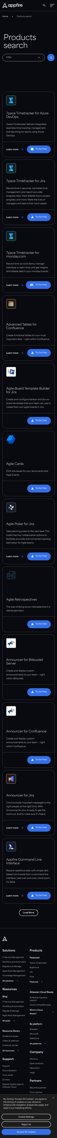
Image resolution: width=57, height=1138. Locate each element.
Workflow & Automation (13, 1006)
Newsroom (35, 1068)
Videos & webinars (10, 1041)
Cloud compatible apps (40, 1005)
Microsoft (34, 1034)
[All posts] (9, 1020)
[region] (28, 1116)
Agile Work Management (13, 971)
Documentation (9, 1071)
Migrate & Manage (10, 1011)
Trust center (7, 1075)
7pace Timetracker (38, 963)
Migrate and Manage (11, 967)
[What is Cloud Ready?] (42, 1011)
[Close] (53, 1097)
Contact (6, 1080)
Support (6, 1066)
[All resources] (11, 1050)
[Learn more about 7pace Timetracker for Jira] (15, 217)
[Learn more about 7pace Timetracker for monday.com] (15, 285)
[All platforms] (38, 1043)
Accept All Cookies (26, 1132)
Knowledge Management (14, 976)
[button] (52, 5)
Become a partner (38, 1088)
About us (34, 1059)
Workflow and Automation (14, 962)
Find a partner (36, 1092)
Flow (32, 977)
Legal (32, 1073)
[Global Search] (44, 5)
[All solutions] (10, 981)
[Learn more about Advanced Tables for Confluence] (15, 353)
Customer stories (10, 1045)
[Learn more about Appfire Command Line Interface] (15, 896)
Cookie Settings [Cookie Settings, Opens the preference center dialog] (26, 1117)
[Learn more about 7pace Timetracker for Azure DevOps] (15, 149)
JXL (31, 972)
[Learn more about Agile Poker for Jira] (15, 556)
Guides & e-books (10, 1036)
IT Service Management (13, 957)
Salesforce (34, 1038)
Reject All (26, 1125)
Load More (28, 913)
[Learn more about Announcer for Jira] (15, 828)
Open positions (36, 1064)
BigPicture (34, 968)
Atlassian (34, 1029)
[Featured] (37, 982)
